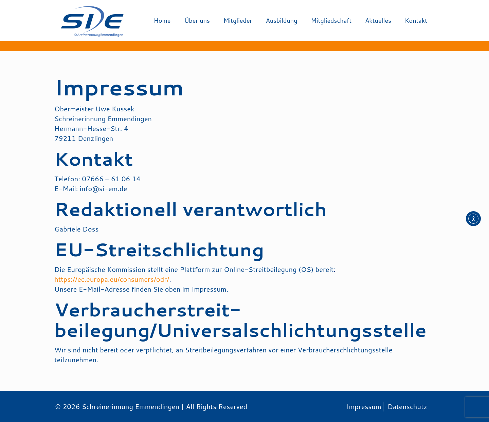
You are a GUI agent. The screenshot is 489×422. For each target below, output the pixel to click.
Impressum (363, 406)
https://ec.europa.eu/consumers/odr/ (111, 279)
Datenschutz (407, 406)
